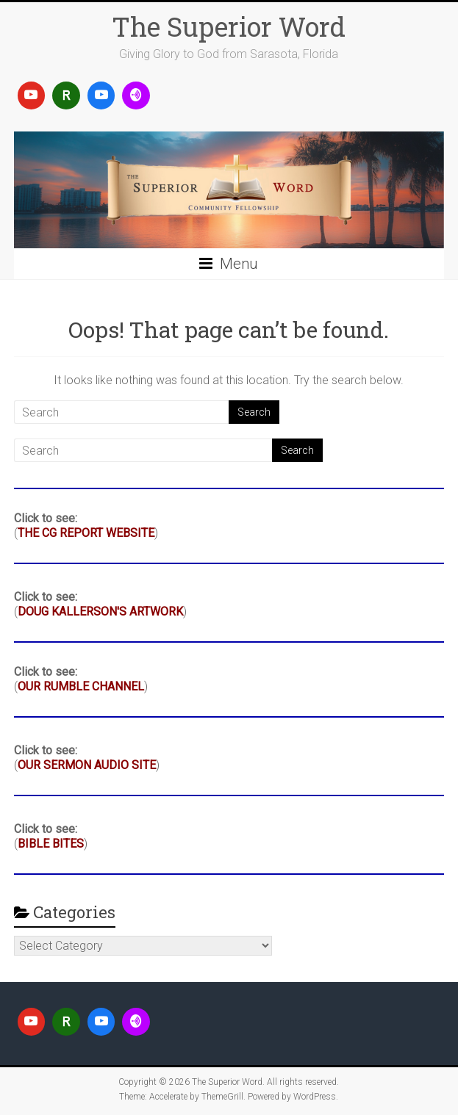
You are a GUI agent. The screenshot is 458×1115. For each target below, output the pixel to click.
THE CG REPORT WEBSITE (86, 533)
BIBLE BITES (51, 844)
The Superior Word (229, 26)
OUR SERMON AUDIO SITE (87, 765)
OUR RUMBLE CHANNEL (81, 686)
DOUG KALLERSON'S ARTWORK (100, 611)
